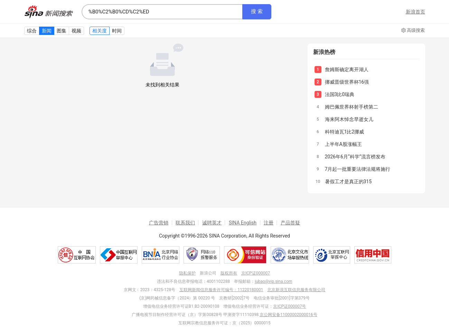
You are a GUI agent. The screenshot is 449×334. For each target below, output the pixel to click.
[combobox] (162, 11)
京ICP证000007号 (289, 306)
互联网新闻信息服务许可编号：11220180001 (221, 289)
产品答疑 (290, 222)
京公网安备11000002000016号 (288, 314)
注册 (268, 222)
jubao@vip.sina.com (273, 281)
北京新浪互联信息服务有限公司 (296, 289)
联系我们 (185, 222)
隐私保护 (187, 273)
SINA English (242, 222)
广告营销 (158, 222)
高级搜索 (413, 30)
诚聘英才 (212, 222)
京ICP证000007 (255, 273)
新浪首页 (415, 12)
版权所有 (229, 273)
